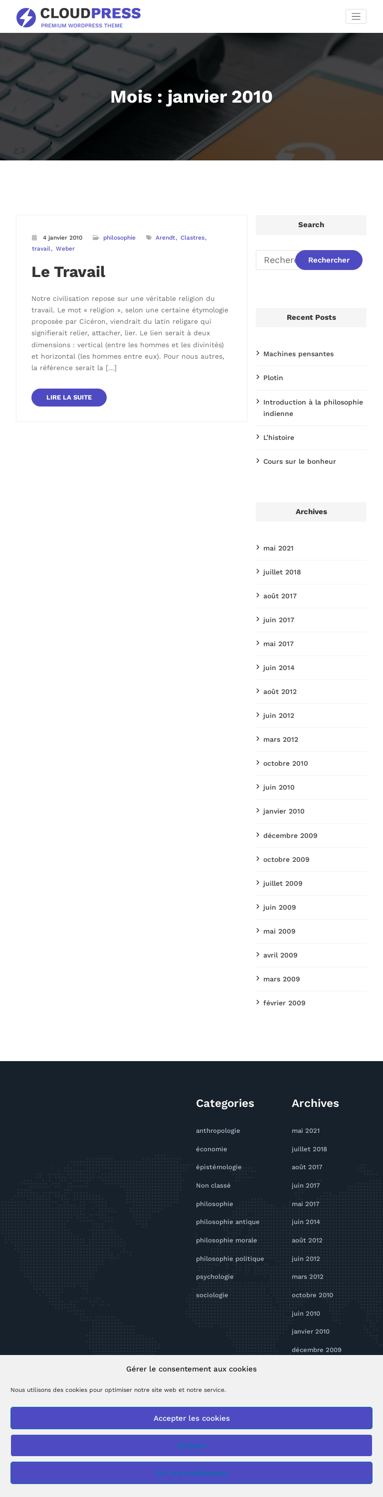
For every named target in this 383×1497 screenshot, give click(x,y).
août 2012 (277, 671)
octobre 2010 (282, 738)
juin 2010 (276, 760)
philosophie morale (223, 1189)
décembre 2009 (286, 805)
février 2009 (281, 961)
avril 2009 (278, 917)
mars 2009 (279, 940)
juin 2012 (276, 693)
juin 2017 (276, 604)
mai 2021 (276, 537)
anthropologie (215, 1089)
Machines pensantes (292, 352)
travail (217, 237)
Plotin (271, 374)
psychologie (212, 1223)
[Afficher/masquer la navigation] (356, 16)
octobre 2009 (283, 827)
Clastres (191, 237)
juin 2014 (276, 649)
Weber (41, 247)
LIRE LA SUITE (66, 370)
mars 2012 (278, 715)
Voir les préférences (191, 1473)
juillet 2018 (279, 559)
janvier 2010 (280, 783)
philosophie (119, 237)
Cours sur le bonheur (293, 451)
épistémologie (216, 1122)
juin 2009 (276, 872)
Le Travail (64, 269)
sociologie (210, 1239)
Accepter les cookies (192, 1418)
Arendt (164, 237)
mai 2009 (277, 895)
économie (209, 1105)
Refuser (192, 1445)
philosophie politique (225, 1206)
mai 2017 (276, 626)
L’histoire (276, 429)
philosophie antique (223, 1172)
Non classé (211, 1139)
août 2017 (277, 581)
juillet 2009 (280, 850)
